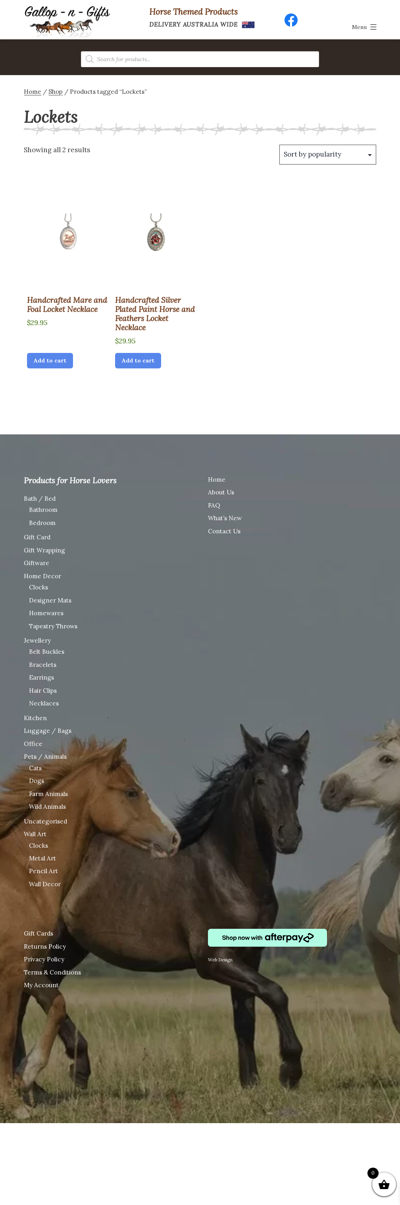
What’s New (225, 518)
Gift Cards (38, 933)
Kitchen (35, 718)
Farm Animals (48, 794)
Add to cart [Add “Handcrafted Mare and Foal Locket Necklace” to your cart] (50, 360)
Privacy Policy (44, 959)
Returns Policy (45, 946)
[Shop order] (327, 154)
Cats (35, 768)
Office (33, 744)
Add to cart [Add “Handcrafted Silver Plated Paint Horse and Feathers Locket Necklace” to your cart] (138, 360)
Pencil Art (43, 871)
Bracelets (42, 664)
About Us (221, 492)
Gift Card (37, 537)
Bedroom (42, 523)
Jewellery (37, 640)
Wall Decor (45, 884)
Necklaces (44, 703)
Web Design (220, 960)
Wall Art (35, 834)
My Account (41, 985)
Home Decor (42, 576)
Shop (55, 91)
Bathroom (43, 509)
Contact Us (224, 531)
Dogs (36, 781)
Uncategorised (45, 821)
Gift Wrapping (44, 550)
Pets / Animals (45, 756)
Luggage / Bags (47, 730)
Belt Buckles (46, 651)
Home (32, 91)
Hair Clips (43, 690)
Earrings (41, 677)
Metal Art (42, 858)
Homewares (46, 613)
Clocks (38, 587)
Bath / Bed (40, 498)
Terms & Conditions (52, 972)
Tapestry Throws (53, 626)
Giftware (36, 563)
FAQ (214, 505)
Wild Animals (47, 806)
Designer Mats (50, 600)
